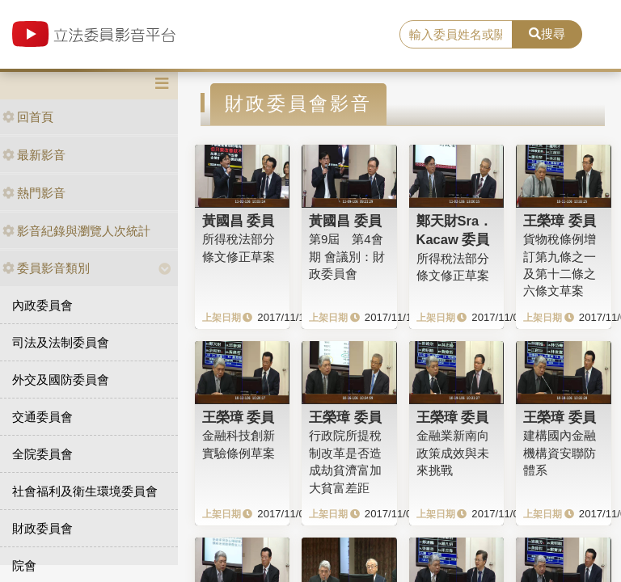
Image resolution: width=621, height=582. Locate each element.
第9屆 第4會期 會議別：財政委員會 (347, 256)
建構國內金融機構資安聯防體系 (559, 452)
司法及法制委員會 (60, 342)
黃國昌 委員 (238, 220)
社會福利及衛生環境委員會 (85, 491)
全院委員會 (42, 454)
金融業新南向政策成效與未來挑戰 (452, 452)
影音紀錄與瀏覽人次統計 (76, 231)
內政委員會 (42, 305)
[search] (456, 34)
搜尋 (547, 33)
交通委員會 (42, 417)
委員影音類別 (46, 268)
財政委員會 (42, 528)
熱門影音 (33, 193)
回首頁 (27, 117)
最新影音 (33, 155)
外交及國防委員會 (60, 379)
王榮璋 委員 (559, 220)
